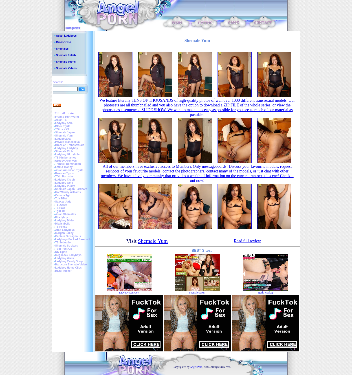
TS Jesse (61, 204)
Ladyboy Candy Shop (69, 261)
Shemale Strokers (66, 245)
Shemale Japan (65, 132)
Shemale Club (64, 151)
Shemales (62, 48)
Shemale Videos (66, 68)
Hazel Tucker (63, 270)
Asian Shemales (65, 214)
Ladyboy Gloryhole (67, 154)
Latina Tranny (64, 167)
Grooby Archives (66, 160)
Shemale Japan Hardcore (71, 189)
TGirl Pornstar (64, 176)
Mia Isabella (62, 223)
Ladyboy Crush (65, 179)
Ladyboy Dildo (64, 220)
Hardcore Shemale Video (71, 264)
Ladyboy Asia (64, 123)
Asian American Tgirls (69, 170)
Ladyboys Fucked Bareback (73, 239)
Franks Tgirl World (67, 116)
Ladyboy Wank (64, 258)
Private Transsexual (68, 141)
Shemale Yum (64, 135)
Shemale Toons (66, 61)
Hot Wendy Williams (68, 192)
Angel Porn (196, 366)
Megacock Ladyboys (68, 255)
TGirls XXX (62, 129)
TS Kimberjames (65, 157)
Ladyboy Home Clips (68, 267)
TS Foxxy (61, 226)
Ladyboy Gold (64, 182)
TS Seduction (64, 242)
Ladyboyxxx (63, 138)
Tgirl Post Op (63, 248)
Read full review (247, 241)
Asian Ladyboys (66, 35)
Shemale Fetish (66, 55)
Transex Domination (68, 163)
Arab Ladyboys (65, 230)
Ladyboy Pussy (65, 186)
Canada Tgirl (63, 195)
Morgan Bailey (64, 233)
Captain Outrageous (68, 236)
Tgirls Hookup (265, 292)
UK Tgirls (61, 252)
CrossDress (63, 42)
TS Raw (60, 208)
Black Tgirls (62, 126)
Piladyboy (61, 217)
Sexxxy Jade (63, 201)
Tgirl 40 (60, 211)
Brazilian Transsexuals (69, 145)
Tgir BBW (61, 198)
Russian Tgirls (64, 173)
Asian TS (61, 119)
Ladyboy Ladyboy (66, 148)
